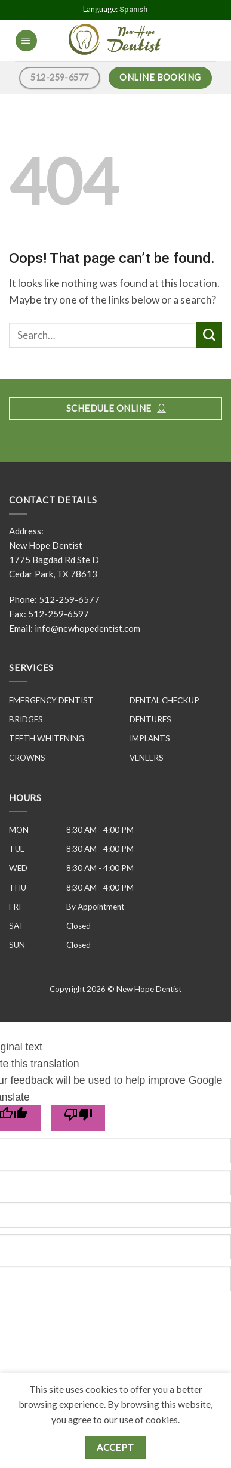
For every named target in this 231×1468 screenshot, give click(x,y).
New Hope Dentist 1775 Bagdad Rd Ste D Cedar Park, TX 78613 (54, 559)
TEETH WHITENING (46, 738)
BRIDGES (26, 719)
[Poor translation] (78, 1118)
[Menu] (26, 40)
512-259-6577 (69, 599)
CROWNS (27, 757)
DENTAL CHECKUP (164, 700)
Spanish (133, 9)
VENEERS (147, 757)
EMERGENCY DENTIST (51, 700)
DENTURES (150, 719)
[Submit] (209, 335)
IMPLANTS (150, 738)
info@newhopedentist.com (87, 628)
